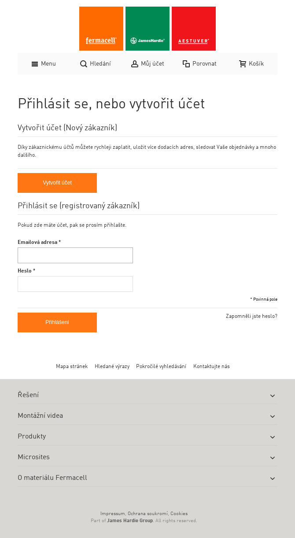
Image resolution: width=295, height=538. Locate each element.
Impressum (112, 514)
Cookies (179, 514)
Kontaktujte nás (211, 366)
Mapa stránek (72, 366)
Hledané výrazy (112, 366)
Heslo (25, 271)
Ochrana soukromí (148, 514)
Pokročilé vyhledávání (161, 366)
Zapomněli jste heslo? (251, 316)
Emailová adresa (37, 242)
